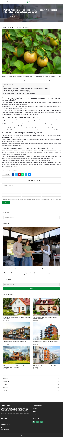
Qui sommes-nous (5, 424)
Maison (15, 15)
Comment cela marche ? (7, 421)
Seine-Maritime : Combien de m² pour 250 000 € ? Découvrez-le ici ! (44, 366)
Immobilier (31, 381)
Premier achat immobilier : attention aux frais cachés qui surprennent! (16, 318)
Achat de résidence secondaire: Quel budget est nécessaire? (14, 342)
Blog (2, 427)
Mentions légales (5, 429)
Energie (31, 378)
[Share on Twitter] (16, 174)
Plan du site (4, 430)
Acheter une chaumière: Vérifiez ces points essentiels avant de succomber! (45, 318)
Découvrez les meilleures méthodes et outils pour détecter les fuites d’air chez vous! (15, 366)
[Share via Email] (29, 174)
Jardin (31, 384)
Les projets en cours (6, 422)
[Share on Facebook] (13, 174)
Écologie (31, 391)
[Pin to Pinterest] (19, 174)
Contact (3, 426)
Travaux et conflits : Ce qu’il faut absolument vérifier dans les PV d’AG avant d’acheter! (45, 342)
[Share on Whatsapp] (22, 174)
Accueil (10, 15)
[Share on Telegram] (26, 174)
